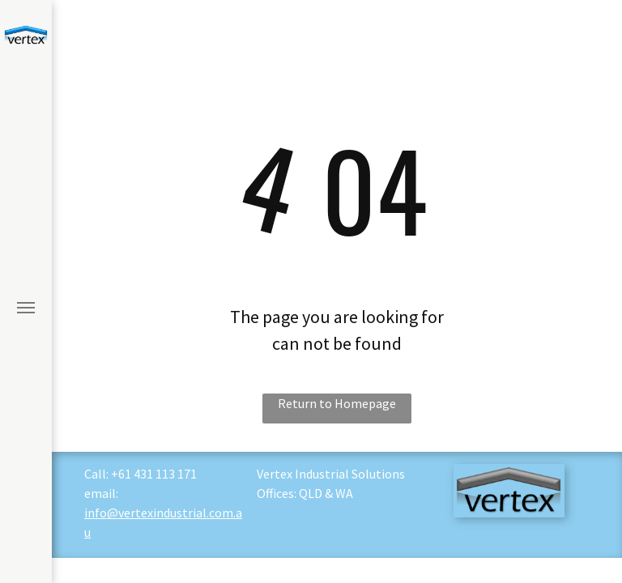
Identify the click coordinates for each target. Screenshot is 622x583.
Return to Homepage (337, 403)
